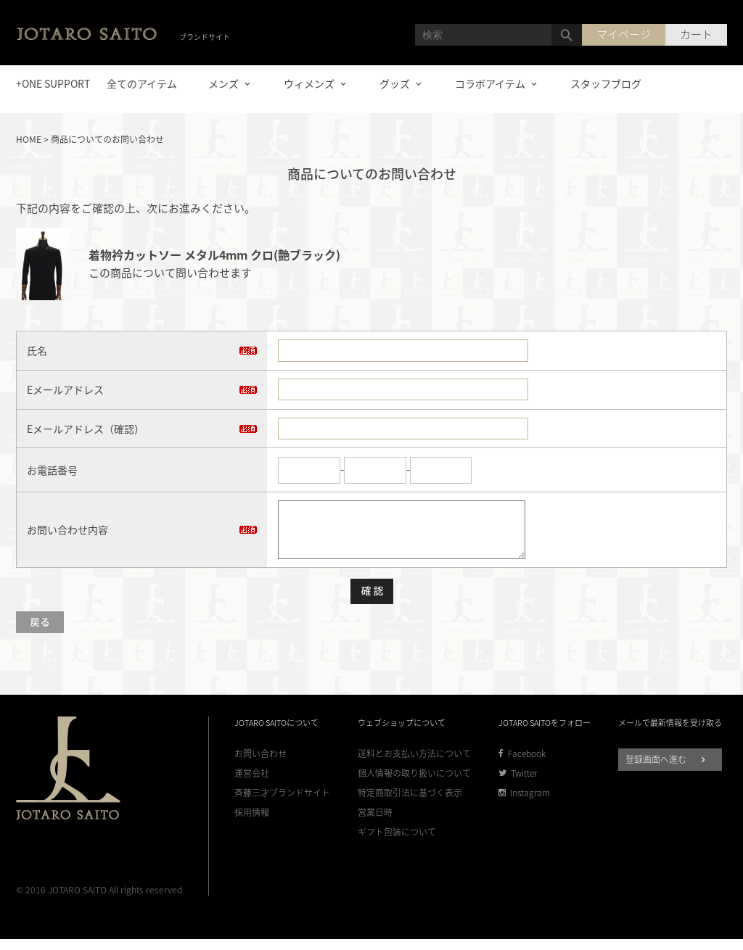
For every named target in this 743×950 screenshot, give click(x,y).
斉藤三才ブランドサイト (282, 803)
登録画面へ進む (667, 770)
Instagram (524, 803)
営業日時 (375, 823)
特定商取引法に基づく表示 (410, 803)
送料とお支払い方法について (414, 764)
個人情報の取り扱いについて (414, 784)
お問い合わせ (260, 764)
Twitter (517, 784)
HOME (28, 139)
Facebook (522, 764)
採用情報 (251, 823)
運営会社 (251, 784)
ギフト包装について (397, 843)
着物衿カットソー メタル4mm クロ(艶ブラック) (214, 254)
